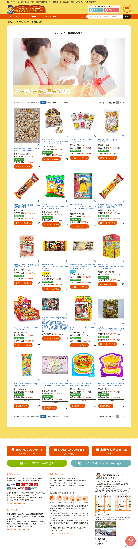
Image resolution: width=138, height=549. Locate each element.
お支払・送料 (51, 16)
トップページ (15, 16)
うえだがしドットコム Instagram (103, 463)
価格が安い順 (25, 102)
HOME (9, 22)
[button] (123, 102)
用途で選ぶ (18, 22)
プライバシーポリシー (105, 541)
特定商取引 (101, 539)
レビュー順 (64, 102)
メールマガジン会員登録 (39, 463)
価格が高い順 (35, 102)
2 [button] (120, 102)
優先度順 (56, 102)
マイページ (113, 10)
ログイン (97, 10)
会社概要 (100, 544)
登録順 (49, 102)
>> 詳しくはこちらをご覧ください (19, 503)
